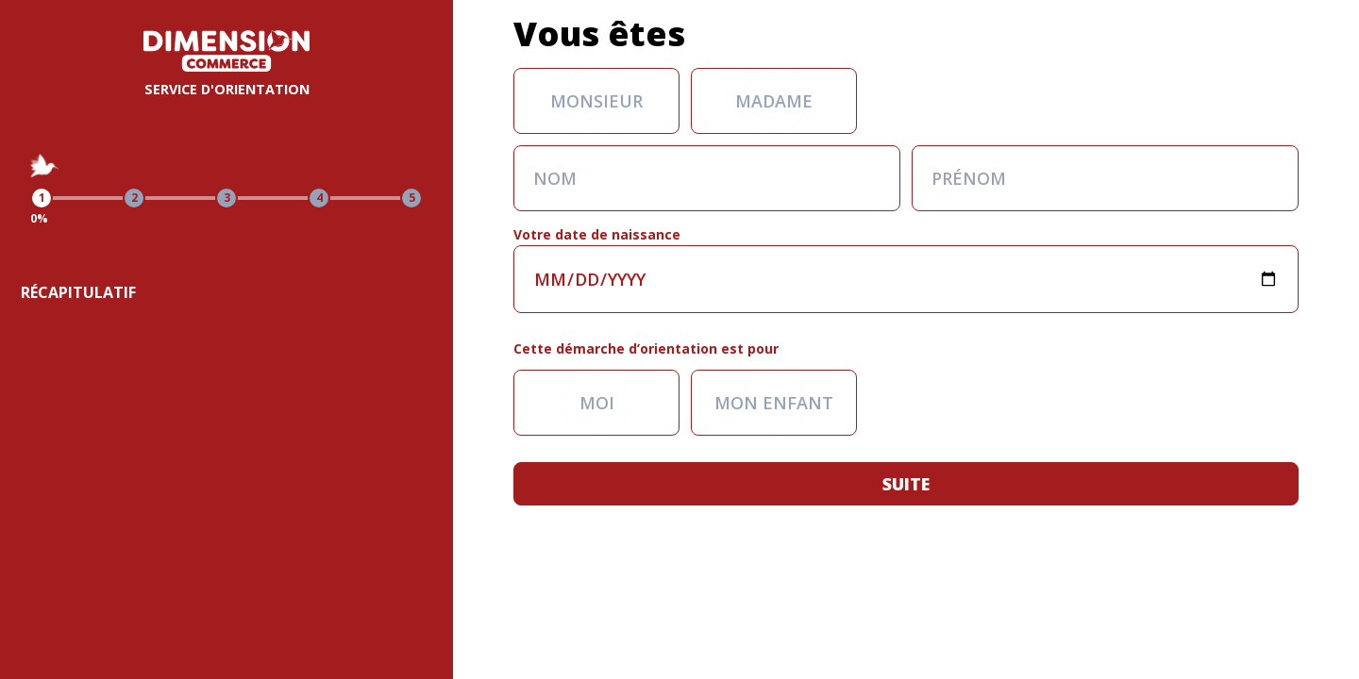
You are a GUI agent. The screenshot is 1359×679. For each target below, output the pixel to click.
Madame (774, 101)
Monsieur (596, 101)
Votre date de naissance (596, 234)
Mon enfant (773, 402)
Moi (596, 402)
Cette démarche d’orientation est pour (646, 348)
